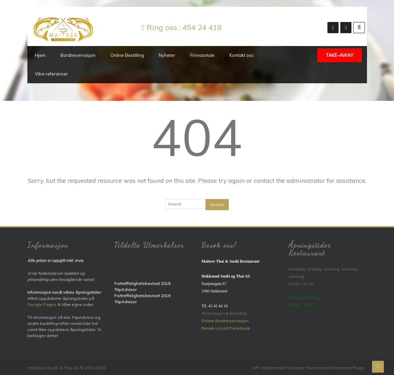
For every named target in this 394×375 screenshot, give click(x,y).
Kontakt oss (241, 55)
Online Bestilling (127, 55)
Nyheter (167, 55)
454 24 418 (202, 27)
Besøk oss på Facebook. (226, 328)
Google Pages (41, 304)
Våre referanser (51, 73)
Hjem (40, 55)
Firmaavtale (202, 55)
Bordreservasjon (78, 55)
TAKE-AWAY (339, 55)
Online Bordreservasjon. (225, 320)
